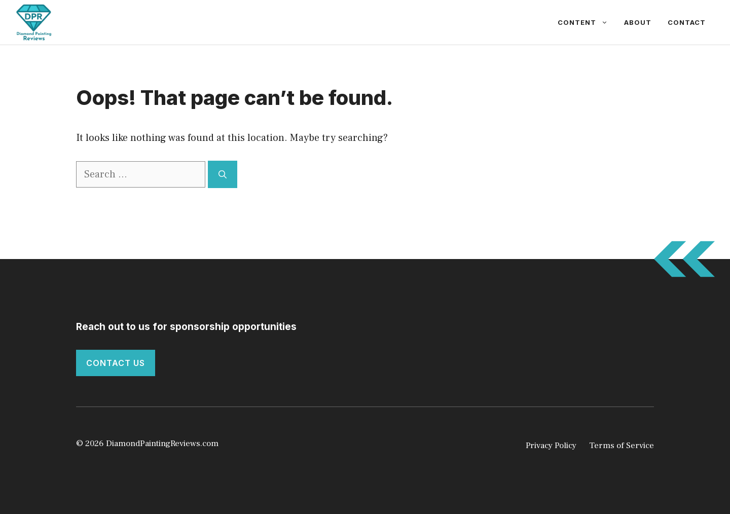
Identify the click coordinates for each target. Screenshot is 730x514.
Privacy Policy (551, 445)
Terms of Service (621, 445)
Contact (687, 22)
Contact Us (115, 363)
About (637, 22)
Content (587, 22)
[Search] (222, 174)
